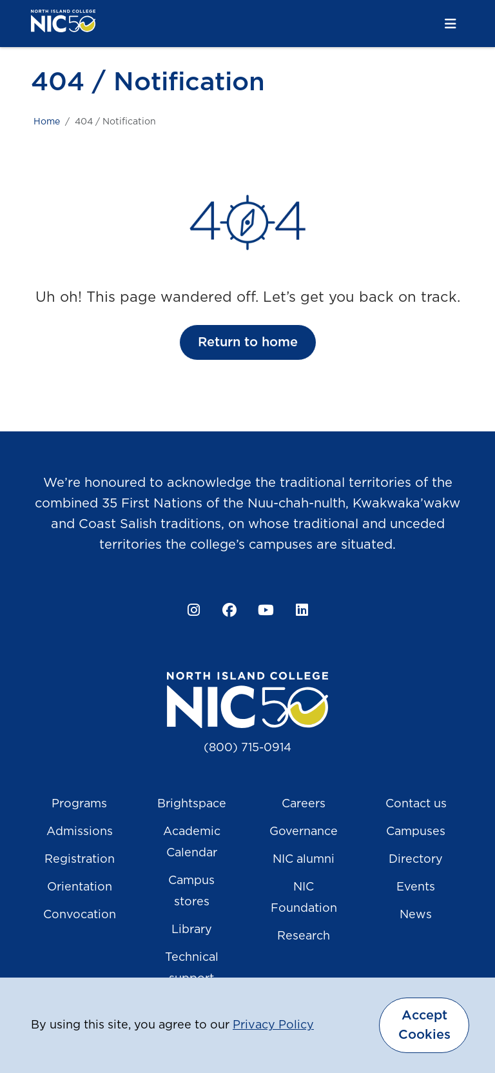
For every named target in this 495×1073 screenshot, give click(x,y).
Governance (303, 832)
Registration (79, 859)
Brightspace (191, 804)
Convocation (79, 915)
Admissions (79, 832)
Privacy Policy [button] (273, 1025)
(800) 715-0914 (247, 748)
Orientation (79, 887)
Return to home (248, 342)
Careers (303, 804)
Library (191, 930)
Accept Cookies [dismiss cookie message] (424, 1025)
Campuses (415, 832)
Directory (416, 859)
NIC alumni (304, 859)
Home (47, 121)
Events (415, 887)
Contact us (416, 804)
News (416, 915)
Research (303, 936)
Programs (79, 804)
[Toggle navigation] (450, 24)
